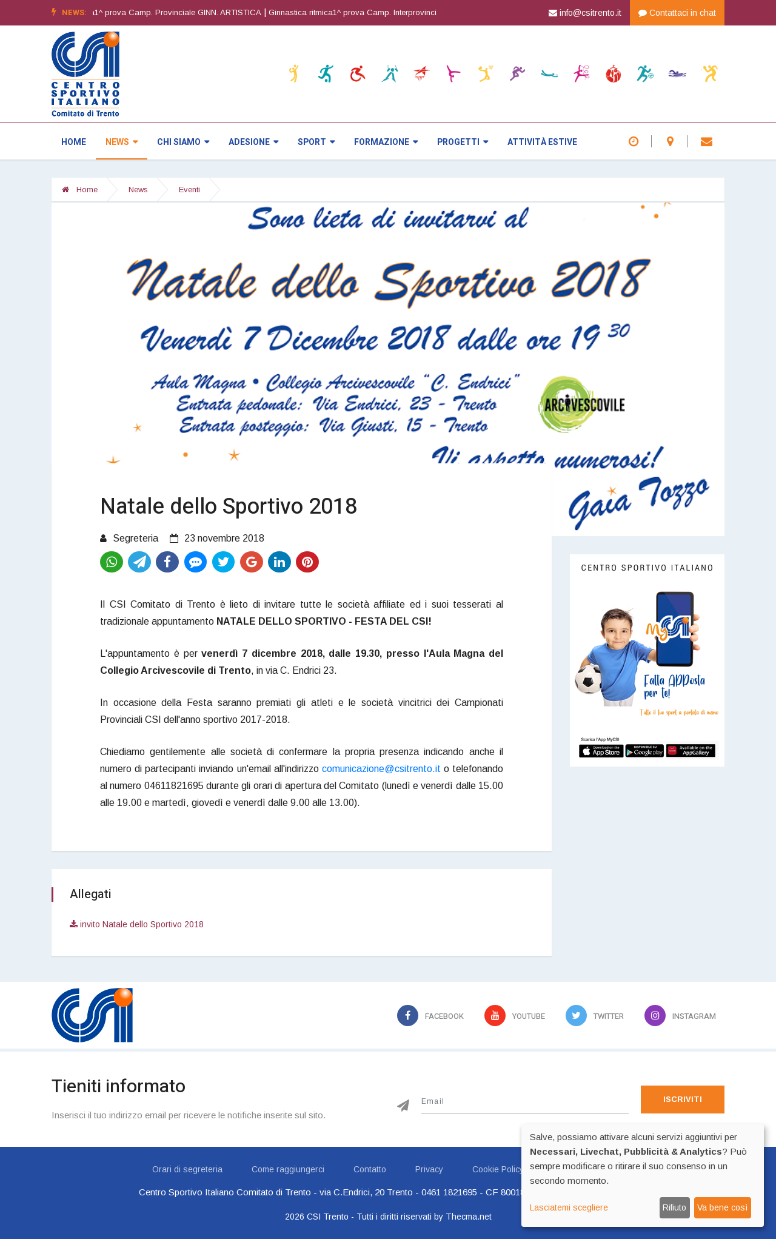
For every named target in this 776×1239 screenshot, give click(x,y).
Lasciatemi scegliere (569, 1207)
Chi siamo (183, 142)
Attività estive (542, 142)
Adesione (253, 142)
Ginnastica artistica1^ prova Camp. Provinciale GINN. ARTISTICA (164, 12)
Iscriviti (682, 1099)
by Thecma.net (463, 1216)
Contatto (369, 1169)
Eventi (189, 189)
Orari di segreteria (187, 1169)
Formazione (386, 142)
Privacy (429, 1169)
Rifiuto (674, 1207)
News (121, 142)
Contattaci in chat (677, 13)
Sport (316, 142)
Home (73, 142)
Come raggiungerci (288, 1169)
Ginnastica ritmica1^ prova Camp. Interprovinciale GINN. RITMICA (407, 12)
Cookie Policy (498, 1169)
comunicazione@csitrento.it (381, 769)
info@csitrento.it (585, 13)
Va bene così (722, 1207)
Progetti (462, 142)
